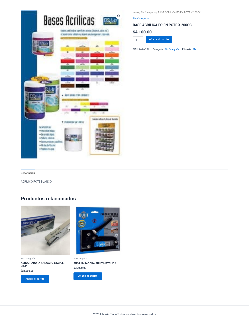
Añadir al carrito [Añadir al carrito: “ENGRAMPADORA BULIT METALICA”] (88, 276)
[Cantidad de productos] (138, 39)
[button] (119, 16)
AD (194, 49)
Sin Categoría (148, 12)
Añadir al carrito (159, 39)
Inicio (136, 12)
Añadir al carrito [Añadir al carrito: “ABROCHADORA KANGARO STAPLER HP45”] (36, 280)
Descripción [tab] (28, 173)
